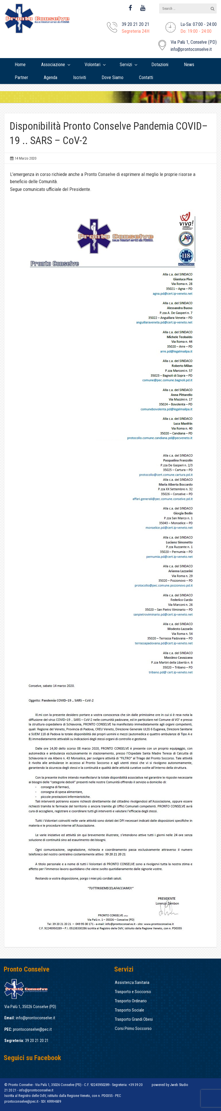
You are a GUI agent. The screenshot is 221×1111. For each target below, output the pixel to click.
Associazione (53, 64)
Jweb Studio (179, 1085)
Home (20, 64)
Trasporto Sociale (129, 1010)
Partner (21, 77)
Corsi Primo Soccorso (133, 1028)
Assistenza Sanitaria (132, 982)
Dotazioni (159, 64)
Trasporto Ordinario (131, 1000)
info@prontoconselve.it (191, 49)
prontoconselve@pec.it (32, 1029)
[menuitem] (20, 64)
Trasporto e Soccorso (133, 991)
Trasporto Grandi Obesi (134, 1019)
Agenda (50, 77)
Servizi (126, 64)
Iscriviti (79, 77)
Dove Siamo (112, 77)
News (189, 64)
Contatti (146, 77)
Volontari (92, 64)
